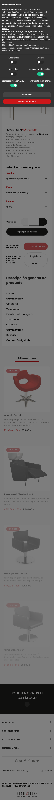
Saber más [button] (27, 95)
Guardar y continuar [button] (27, 101)
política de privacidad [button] (34, 15)
